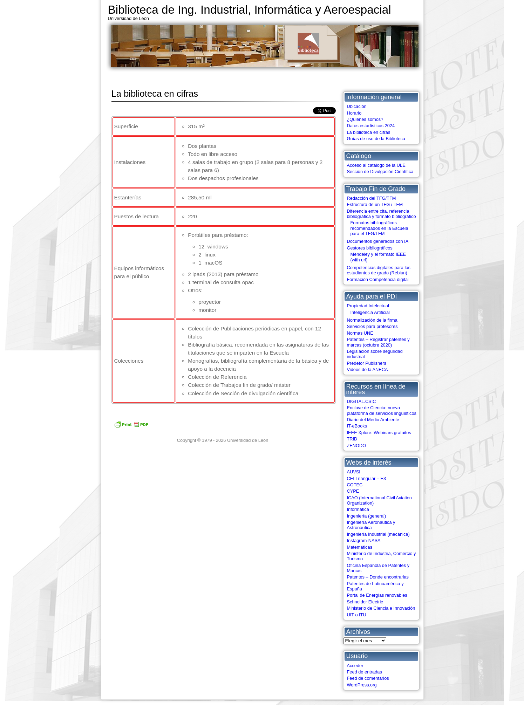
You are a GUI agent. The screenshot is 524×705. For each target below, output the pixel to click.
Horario (354, 113)
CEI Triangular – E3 (366, 478)
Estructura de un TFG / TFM (375, 204)
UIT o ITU (356, 614)
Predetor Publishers (366, 363)
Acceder (355, 665)
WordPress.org (362, 684)
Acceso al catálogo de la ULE (376, 165)
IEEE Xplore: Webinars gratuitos (379, 432)
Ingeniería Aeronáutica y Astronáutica (371, 525)
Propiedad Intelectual (368, 305)
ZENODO (356, 445)
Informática (358, 509)
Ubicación (357, 106)
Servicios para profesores (372, 326)
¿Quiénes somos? (365, 119)
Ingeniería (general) (366, 516)
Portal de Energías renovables (377, 595)
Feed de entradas (364, 672)
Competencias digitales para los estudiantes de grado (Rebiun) (378, 270)
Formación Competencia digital (378, 279)
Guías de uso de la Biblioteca (376, 138)
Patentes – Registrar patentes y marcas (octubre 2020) (378, 342)
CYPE (353, 491)
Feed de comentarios (368, 678)
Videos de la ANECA (367, 369)
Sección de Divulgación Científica (380, 171)
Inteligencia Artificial (370, 312)
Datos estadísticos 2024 (371, 125)
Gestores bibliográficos (370, 248)
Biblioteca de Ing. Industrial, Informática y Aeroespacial (249, 9)
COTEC (355, 484)
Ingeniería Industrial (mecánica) (378, 534)
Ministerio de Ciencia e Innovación (381, 608)
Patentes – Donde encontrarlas (378, 577)
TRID (352, 439)
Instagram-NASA (364, 540)
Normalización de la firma (372, 320)
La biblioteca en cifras (368, 132)
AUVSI (353, 471)
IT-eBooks (357, 426)
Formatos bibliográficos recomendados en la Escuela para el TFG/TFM (379, 228)
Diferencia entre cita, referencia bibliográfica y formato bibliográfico (381, 213)
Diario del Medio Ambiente (373, 419)
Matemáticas (360, 547)
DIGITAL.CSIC (361, 401)
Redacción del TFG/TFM (371, 198)
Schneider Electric (365, 601)
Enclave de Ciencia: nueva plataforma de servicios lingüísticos (381, 410)
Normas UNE (360, 333)
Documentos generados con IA (378, 241)
